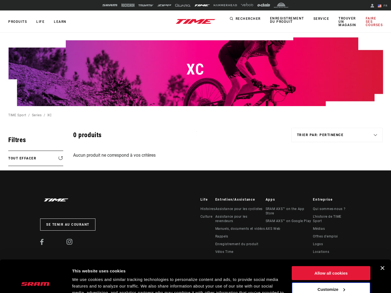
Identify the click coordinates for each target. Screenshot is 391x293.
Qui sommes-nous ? (329, 209)
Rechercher (248, 19)
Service (321, 19)
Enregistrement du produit (287, 20)
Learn (60, 22)
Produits (17, 22)
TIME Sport (17, 115)
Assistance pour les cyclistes (239, 209)
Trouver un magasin (347, 21)
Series (37, 115)
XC (49, 115)
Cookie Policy (225, 267)
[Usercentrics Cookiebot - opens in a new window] (36, 282)
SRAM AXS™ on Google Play (288, 221)
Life (40, 22)
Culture (206, 217)
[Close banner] (382, 236)
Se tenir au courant (67, 224)
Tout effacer (22, 158)
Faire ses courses (374, 21)
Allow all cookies (331, 241)
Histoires (207, 209)
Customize (331, 257)
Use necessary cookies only (331, 273)
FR (382, 6)
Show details (85, 282)
